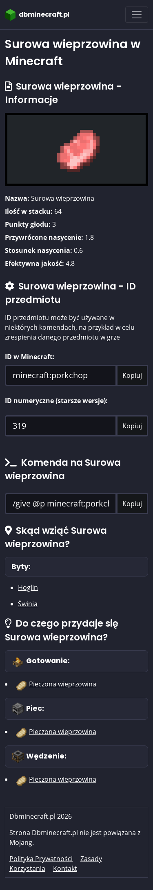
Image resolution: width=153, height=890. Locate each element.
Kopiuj (132, 375)
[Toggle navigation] (136, 15)
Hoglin (28, 587)
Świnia (28, 603)
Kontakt (65, 868)
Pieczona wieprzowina (62, 684)
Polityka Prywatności (41, 858)
